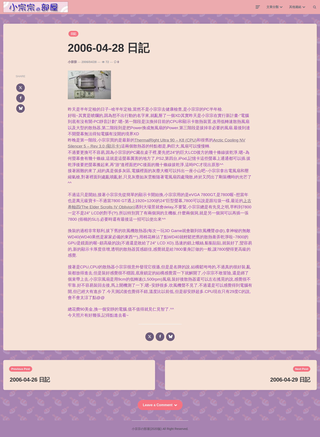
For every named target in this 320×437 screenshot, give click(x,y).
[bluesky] (20, 108)
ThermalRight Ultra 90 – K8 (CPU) (166, 140)
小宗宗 (72, 62)
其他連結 (295, 7)
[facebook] (20, 98)
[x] (20, 87)
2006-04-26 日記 (30, 379)
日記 (73, 33)
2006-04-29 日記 (290, 379)
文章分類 (272, 7)
